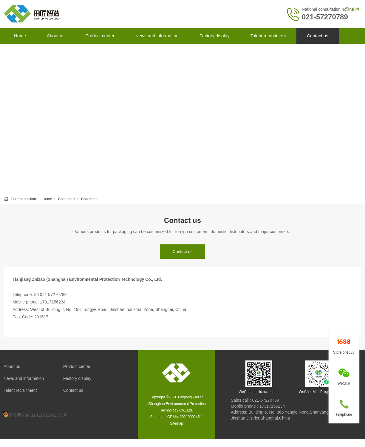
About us (55, 35)
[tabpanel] (182, 118)
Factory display (214, 35)
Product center (100, 35)
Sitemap (176, 423)
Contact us (317, 35)
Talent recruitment (268, 35)
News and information (157, 35)
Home (20, 35)
